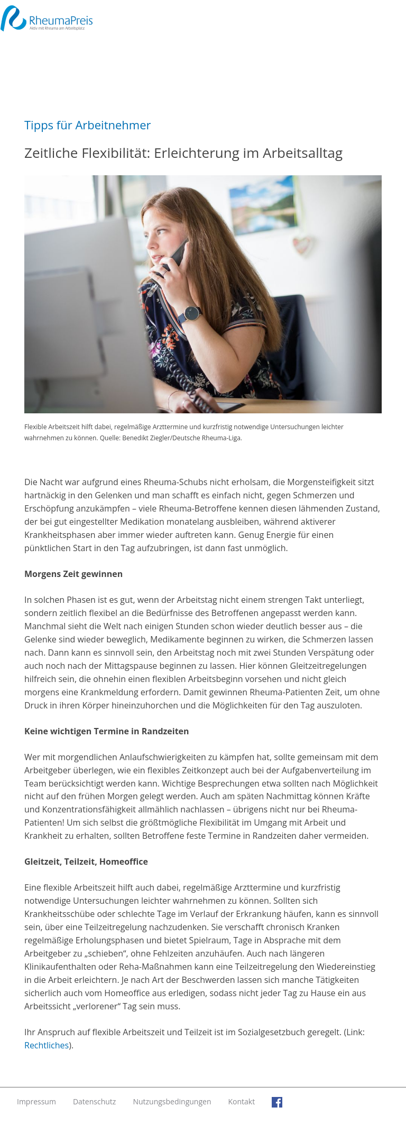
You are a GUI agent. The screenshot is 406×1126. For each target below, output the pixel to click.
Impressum (36, 1101)
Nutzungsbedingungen (172, 1101)
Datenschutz (94, 1101)
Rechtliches (46, 1045)
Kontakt (241, 1101)
